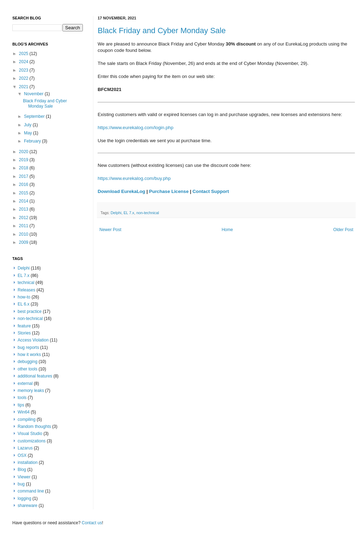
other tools (27, 369)
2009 (24, 242)
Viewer (24, 476)
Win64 (24, 412)
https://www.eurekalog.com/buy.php (134, 178)
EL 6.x (24, 304)
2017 (24, 176)
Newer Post (110, 229)
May (28, 133)
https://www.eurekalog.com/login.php (135, 127)
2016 (24, 184)
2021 (24, 86)
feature (24, 326)
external (25, 383)
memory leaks (31, 390)
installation (28, 462)
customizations (31, 441)
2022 (24, 78)
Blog (22, 469)
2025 (24, 53)
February (33, 141)
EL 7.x (128, 213)
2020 (24, 151)
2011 (24, 225)
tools (22, 397)
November (34, 93)
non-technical (147, 213)
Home (227, 229)
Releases (26, 290)
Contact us (92, 522)
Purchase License (169, 191)
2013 (24, 209)
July (28, 124)
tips (21, 405)
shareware (27, 505)
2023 (24, 70)
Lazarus (25, 448)
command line (31, 491)
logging (24, 498)
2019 (24, 159)
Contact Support (210, 191)
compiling (27, 419)
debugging (27, 361)
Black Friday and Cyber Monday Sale (162, 30)
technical (26, 282)
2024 (24, 61)
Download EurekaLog (121, 191)
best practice (30, 311)
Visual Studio (30, 433)
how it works (29, 354)
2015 (24, 193)
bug (21, 484)
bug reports (28, 347)
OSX (22, 455)
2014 (24, 201)
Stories (24, 333)
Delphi (116, 213)
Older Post (343, 229)
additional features (35, 376)
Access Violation (33, 340)
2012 (24, 217)
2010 (24, 234)
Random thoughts (34, 426)
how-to (24, 297)
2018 (24, 167)
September (35, 116)
